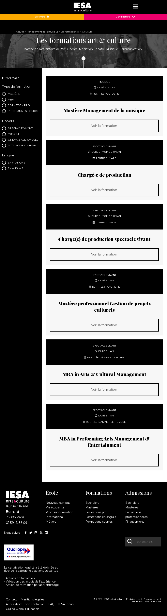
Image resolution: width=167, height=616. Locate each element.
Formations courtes (99, 521)
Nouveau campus (58, 503)
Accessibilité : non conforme (25, 604)
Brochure (42, 16)
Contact (11, 599)
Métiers (51, 521)
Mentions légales (32, 599)
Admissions (138, 492)
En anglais (16, 168)
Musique (15, 134)
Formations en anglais (100, 517)
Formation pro (20, 105)
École (52, 492)
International (54, 517)
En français (17, 163)
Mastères (91, 507)
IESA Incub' (66, 604)
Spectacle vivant (21, 128)
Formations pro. (96, 512)
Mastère (15, 94)
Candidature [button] (123, 16)
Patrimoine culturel (23, 146)
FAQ (51, 604)
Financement (134, 521)
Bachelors (92, 503)
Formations (98, 492)
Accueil (20, 31)
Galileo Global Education (22, 609)
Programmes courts (23, 111)
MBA (12, 100)
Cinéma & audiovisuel (23, 140)
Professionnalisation (59, 512)
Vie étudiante (55, 507)
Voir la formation (104, 126)
